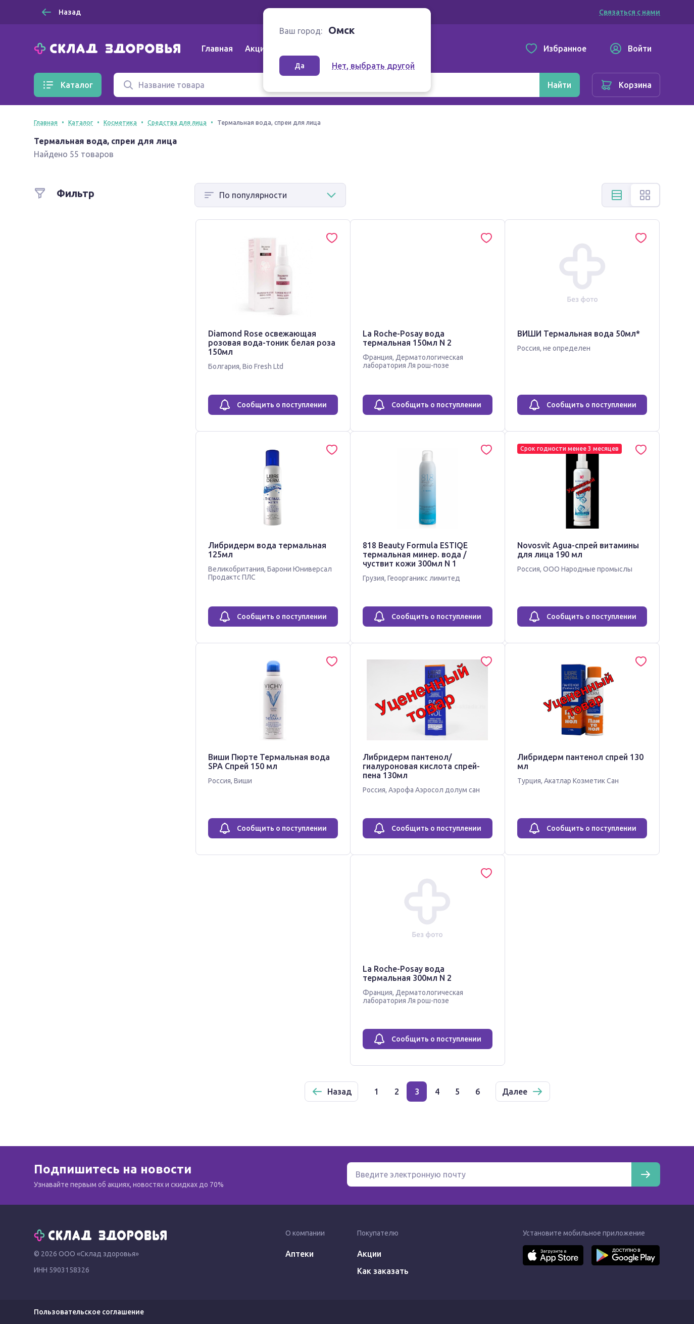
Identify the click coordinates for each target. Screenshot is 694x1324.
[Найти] (559, 85)
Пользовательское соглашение (89, 1312)
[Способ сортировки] (270, 195)
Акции (257, 48)
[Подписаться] (645, 1174)
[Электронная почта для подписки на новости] (489, 1174)
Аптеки (299, 1253)
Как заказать (383, 1270)
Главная (217, 48)
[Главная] (109, 47)
